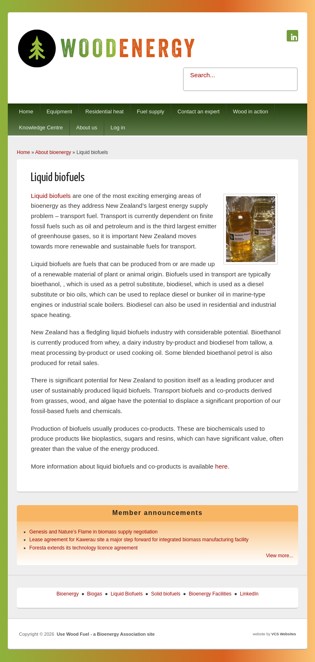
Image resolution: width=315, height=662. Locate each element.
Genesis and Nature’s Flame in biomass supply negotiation (94, 532)
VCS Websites (283, 634)
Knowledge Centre (41, 127)
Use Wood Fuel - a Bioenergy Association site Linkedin (292, 35)
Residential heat (104, 111)
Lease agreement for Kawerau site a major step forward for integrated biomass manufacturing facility (139, 539)
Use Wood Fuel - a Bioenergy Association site (106, 634)
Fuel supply (150, 111)
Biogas (94, 594)
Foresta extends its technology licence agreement (84, 548)
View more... (279, 556)
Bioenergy (68, 594)
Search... (202, 74)
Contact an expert (199, 111)
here (221, 466)
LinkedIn (249, 594)
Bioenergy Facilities (210, 594)
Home (26, 111)
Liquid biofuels (51, 195)
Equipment (59, 111)
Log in (118, 127)
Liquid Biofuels (127, 594)
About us (86, 127)
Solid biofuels (165, 594)
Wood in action (250, 111)
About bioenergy (53, 152)
